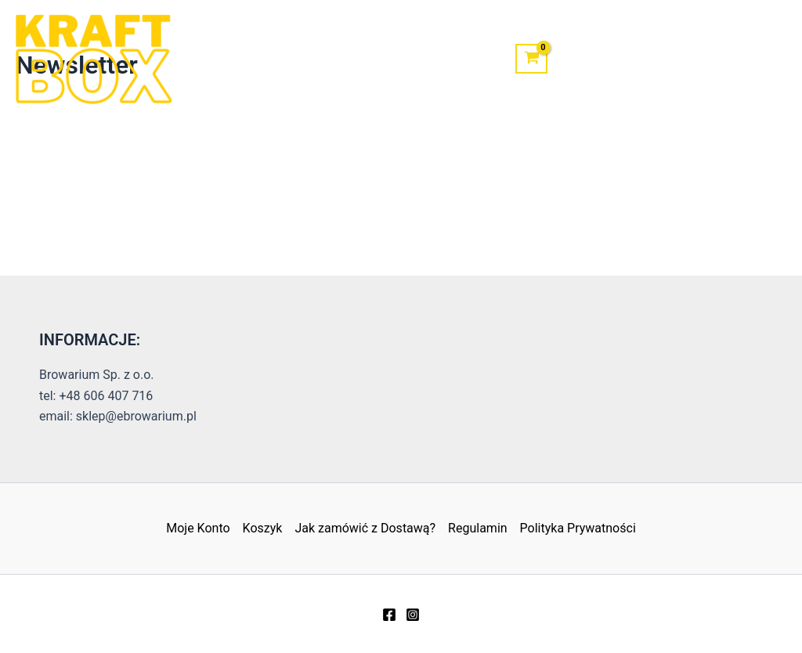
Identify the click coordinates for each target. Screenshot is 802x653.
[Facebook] (389, 615)
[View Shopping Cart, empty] (531, 59)
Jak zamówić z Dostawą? (364, 528)
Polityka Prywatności (578, 528)
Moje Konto (448, 58)
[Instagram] (413, 615)
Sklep (285, 58)
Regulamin (478, 528)
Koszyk (263, 528)
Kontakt (357, 58)
